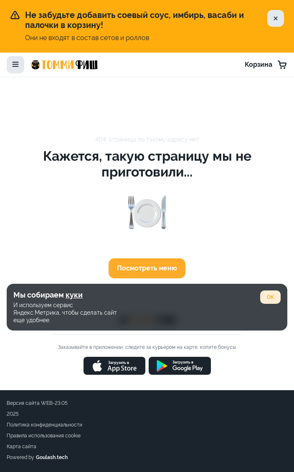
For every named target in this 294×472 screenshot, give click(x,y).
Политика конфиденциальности (44, 425)
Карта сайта (21, 446)
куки (74, 294)
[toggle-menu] (15, 64)
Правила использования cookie (44, 436)
